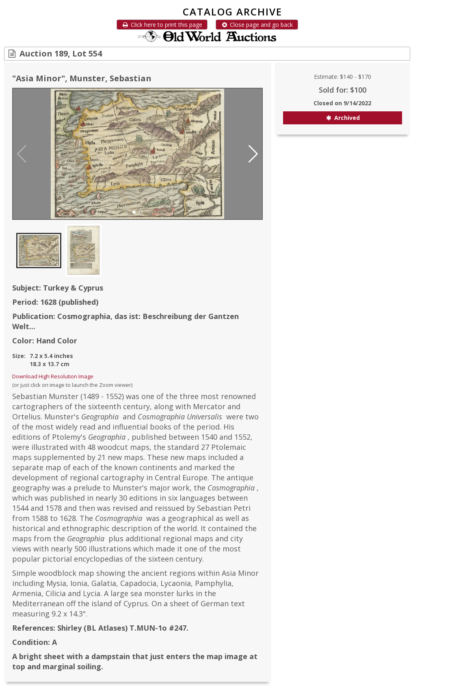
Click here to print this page (162, 24)
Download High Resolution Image (52, 376)
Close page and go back (257, 24)
